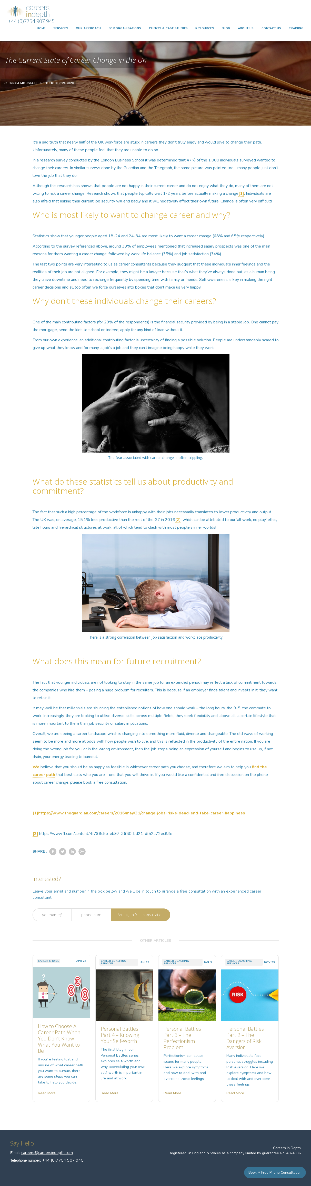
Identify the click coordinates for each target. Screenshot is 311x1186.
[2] (178, 520)
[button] (60, 28)
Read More (47, 1093)
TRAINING (296, 28)
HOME (41, 28)
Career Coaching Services (113, 962)
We (36, 767)
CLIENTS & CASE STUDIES (168, 28)
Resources (204, 28)
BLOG (226, 28)
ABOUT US (246, 28)
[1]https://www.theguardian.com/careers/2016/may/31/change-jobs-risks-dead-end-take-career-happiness (139, 813)
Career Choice (48, 961)
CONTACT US (271, 28)
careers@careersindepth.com (47, 1153)
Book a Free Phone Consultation (275, 1172)
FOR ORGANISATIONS (125, 28)
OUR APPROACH (88, 28)
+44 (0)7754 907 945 (31, 21)
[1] (241, 193)
